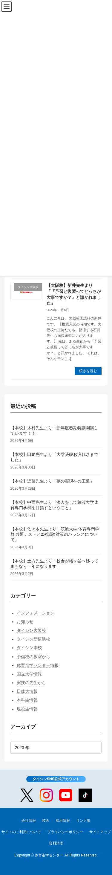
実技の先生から (31, 682)
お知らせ (25, 621)
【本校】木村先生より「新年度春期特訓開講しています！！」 (54, 430)
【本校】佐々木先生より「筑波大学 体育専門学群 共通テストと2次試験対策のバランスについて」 (54, 534)
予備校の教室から (33, 656)
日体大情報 (27, 691)
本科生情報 (27, 700)
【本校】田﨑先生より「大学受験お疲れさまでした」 (54, 457)
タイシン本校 (29, 647)
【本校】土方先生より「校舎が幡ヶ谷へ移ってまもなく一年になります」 (54, 563)
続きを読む (88, 371)
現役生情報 (27, 708)
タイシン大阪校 (31, 630)
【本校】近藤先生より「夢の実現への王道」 (52, 480)
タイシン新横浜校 (33, 639)
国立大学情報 (29, 673)
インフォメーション (35, 612)
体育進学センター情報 (38, 665)
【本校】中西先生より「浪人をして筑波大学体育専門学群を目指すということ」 (54, 505)
